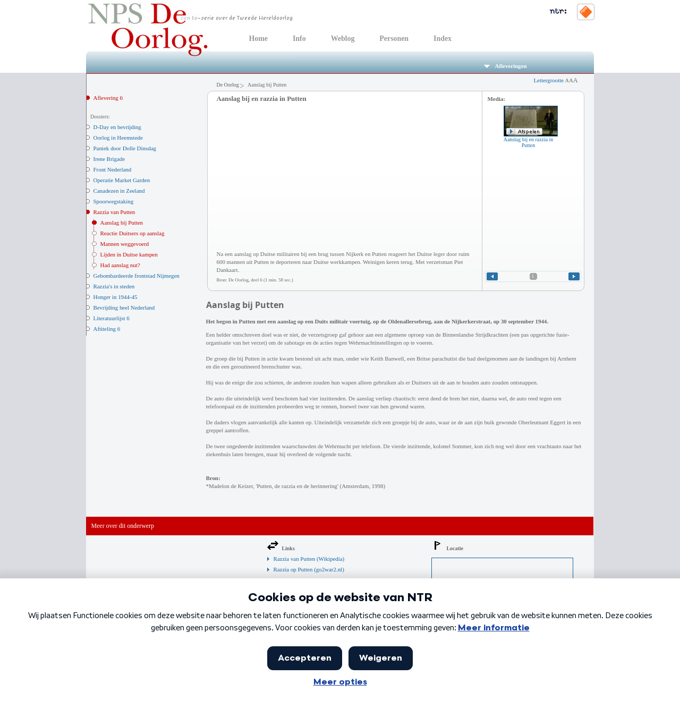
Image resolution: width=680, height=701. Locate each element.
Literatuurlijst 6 (112, 318)
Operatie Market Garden (122, 180)
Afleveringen (505, 66)
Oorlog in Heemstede (118, 137)
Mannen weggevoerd (124, 244)
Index (443, 38)
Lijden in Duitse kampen (129, 254)
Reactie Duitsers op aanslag (132, 233)
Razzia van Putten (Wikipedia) (309, 558)
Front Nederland (113, 169)
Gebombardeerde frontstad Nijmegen (137, 275)
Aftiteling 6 (107, 329)
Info (299, 38)
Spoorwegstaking (114, 201)
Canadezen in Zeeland (119, 190)
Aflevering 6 (108, 98)
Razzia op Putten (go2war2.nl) (309, 569)
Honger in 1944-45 (116, 297)
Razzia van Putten (114, 212)
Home (258, 38)
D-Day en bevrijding (117, 127)
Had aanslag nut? (120, 265)
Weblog (343, 38)
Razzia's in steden (114, 286)
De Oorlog (228, 85)
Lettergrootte (555, 80)
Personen (394, 38)
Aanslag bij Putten (121, 222)
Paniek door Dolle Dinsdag (125, 148)
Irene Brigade (109, 159)
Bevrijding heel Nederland (124, 307)
